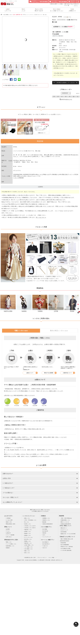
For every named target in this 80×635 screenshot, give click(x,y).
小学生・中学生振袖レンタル (30, 520)
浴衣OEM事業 (63, 531)
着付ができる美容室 (50, 373)
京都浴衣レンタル (46, 520)
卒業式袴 (44, 533)
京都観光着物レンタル (65, 520)
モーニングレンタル (28, 537)
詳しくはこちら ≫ (41, 217)
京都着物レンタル (46, 518)
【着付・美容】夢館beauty (66, 518)
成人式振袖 (44, 529)
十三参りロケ (45, 545)
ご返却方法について (69, 373)
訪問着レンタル (27, 531)
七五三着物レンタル (7, 14)
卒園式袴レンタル (28, 529)
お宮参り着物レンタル (28, 545)
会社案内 (8, 529)
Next (50, 39)
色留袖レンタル (27, 535)
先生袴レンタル (27, 523)
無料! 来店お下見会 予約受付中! (71, 4)
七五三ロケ (44, 547)
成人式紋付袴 (45, 531)
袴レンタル (26, 522)
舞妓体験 (44, 522)
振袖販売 (8, 547)
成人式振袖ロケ (45, 542)
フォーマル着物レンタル (11, 544)
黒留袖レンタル (27, 533)
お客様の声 (8, 533)
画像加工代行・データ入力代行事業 (68, 533)
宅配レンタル (21, 330)
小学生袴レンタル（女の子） (30, 525)
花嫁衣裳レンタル (28, 543)
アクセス (8, 531)
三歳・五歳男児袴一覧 (17, 14)
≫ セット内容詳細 (18, 177)
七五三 (43, 534)
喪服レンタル (27, 550)
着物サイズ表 (8, 522)
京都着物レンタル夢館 (37, 560)
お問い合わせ (8, 536)
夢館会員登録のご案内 (10, 523)
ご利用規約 (8, 518)
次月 (77, 93)
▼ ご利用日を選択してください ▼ (65, 82)
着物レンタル (8, 542)
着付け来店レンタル (59, 330)
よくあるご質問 (9, 520)
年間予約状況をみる (66, 99)
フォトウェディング (46, 536)
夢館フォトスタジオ (65, 522)
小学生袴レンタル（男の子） (30, 527)
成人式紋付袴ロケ (46, 544)
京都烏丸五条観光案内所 (47, 523)
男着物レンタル (27, 541)
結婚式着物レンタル (10, 545)
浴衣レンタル (27, 552)
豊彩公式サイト (64, 528)
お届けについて (32, 373)
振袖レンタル (27, 518)
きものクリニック (64, 529)
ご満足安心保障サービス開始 (56, 4)
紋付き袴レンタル (28, 539)
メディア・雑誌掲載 (10, 534)
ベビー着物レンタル (28, 546)
